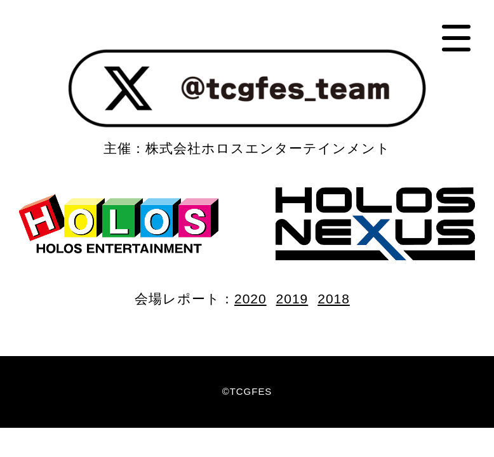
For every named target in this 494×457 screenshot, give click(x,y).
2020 (250, 298)
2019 (292, 298)
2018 (333, 298)
